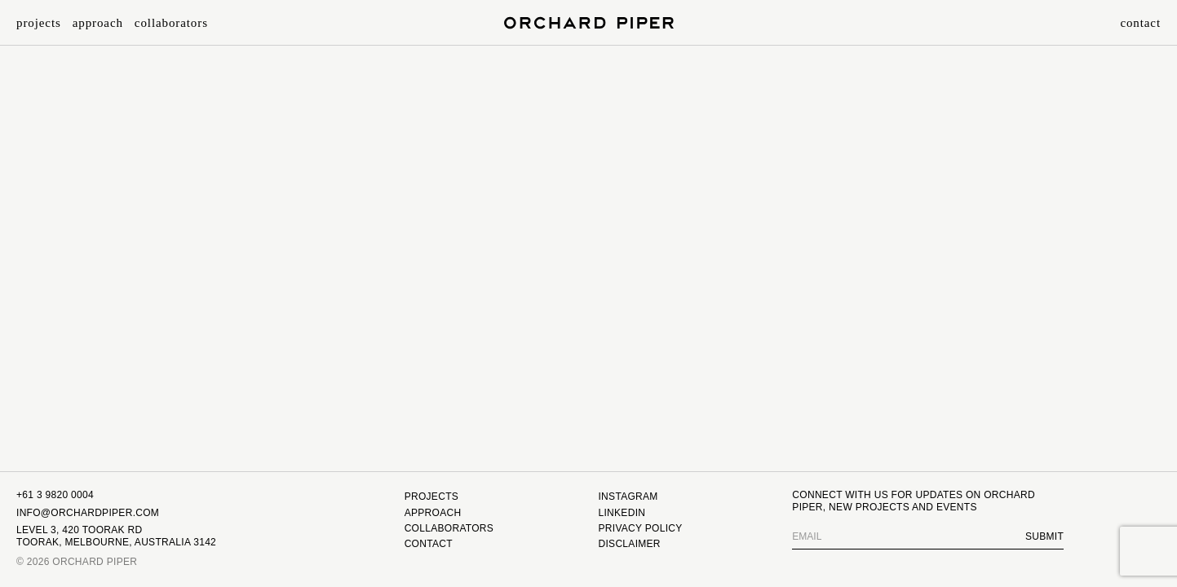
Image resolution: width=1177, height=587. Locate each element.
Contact (1140, 22)
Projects (38, 22)
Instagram (627, 496)
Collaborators (171, 22)
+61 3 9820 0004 (55, 495)
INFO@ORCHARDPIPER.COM (87, 513)
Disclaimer (629, 543)
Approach (98, 22)
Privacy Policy (640, 528)
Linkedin (621, 513)
